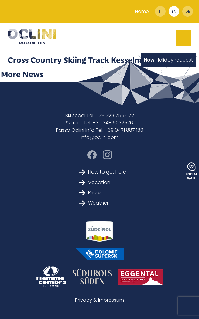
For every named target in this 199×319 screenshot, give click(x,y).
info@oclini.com (99, 137)
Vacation (94, 182)
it (160, 11)
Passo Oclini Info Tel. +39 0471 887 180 (99, 130)
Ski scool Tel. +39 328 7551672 (99, 115)
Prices (90, 192)
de (187, 11)
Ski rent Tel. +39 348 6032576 (99, 122)
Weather (93, 202)
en (174, 11)
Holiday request (168, 59)
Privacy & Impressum (99, 300)
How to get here (102, 171)
